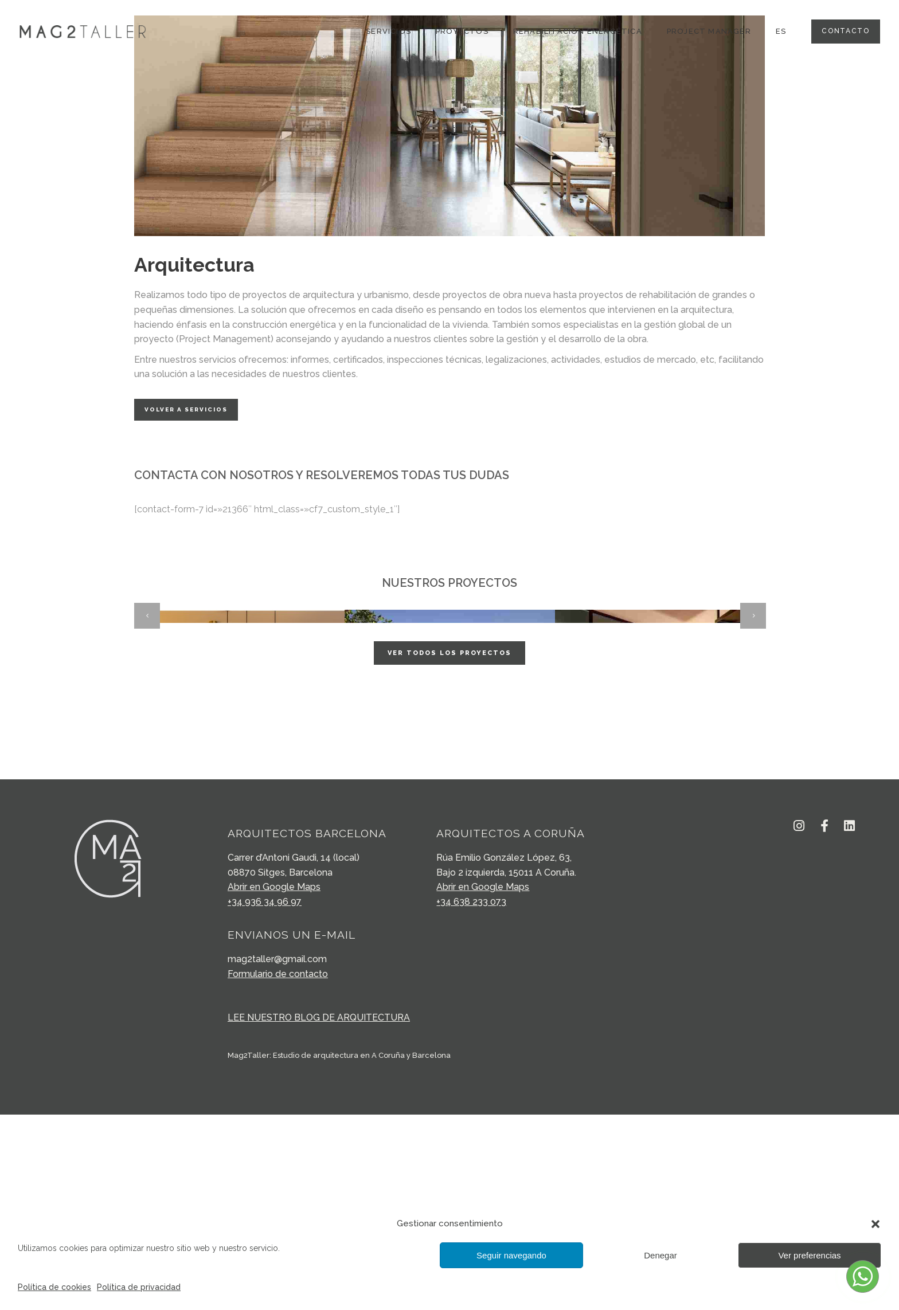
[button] (875, 1224)
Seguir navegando (511, 1255)
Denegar (660, 1255)
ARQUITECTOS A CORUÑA (510, 1028)
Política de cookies (54, 1287)
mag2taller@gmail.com (277, 1154)
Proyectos (462, 31)
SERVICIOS (388, 31)
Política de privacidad (139, 1287)
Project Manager (709, 31)
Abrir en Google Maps (274, 1082)
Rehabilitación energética (577, 31)
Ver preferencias (809, 1255)
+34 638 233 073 (471, 1097)
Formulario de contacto (278, 1169)
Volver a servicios (186, 409)
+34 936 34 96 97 (265, 1097)
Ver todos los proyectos (449, 848)
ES (781, 31)
